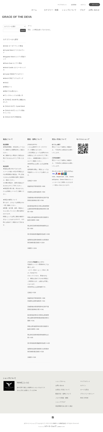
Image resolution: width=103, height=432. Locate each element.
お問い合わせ (94, 10)
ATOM (86, 398)
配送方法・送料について (63, 394)
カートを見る (84, 389)
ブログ (82, 10)
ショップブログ (60, 402)
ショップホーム (60, 381)
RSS (81, 398)
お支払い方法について (63, 389)
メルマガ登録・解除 (62, 398)
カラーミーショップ (30, 423)
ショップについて (69, 10)
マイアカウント (62, 4)
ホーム (34, 10)
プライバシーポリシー (87, 394)
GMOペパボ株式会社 (59, 423)
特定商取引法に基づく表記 (64, 406)
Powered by (51, 426)
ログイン (83, 4)
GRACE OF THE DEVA (17, 16)
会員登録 (73, 4)
